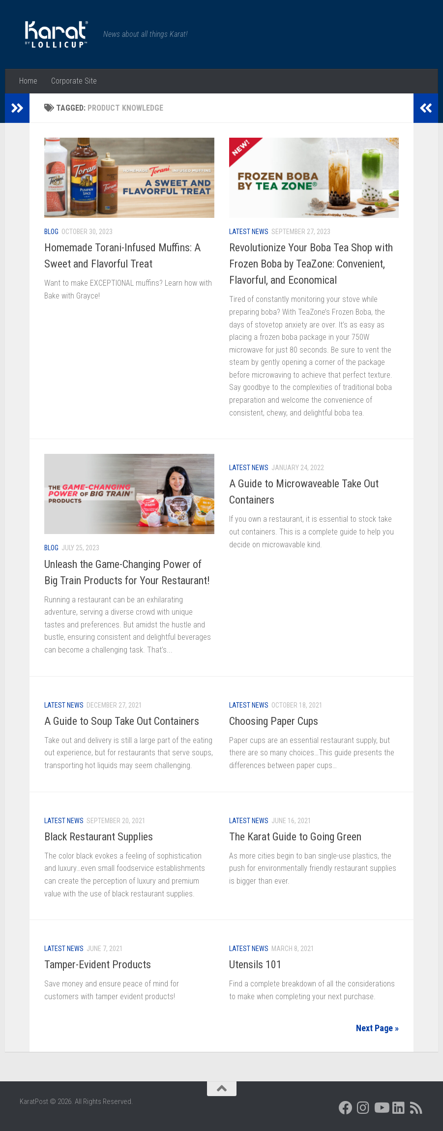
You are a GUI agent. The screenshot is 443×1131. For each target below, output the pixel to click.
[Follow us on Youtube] (381, 1108)
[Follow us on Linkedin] (399, 1108)
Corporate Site (74, 81)
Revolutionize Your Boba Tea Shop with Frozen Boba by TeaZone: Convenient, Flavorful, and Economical (311, 263)
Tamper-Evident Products (97, 964)
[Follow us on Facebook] (346, 1108)
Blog (51, 232)
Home (28, 81)
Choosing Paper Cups (273, 721)
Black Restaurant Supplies (98, 837)
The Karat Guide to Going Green (295, 837)
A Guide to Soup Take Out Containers (121, 721)
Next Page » (377, 1028)
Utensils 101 (255, 964)
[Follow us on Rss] (416, 1108)
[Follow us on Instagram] (363, 1108)
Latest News (248, 232)
